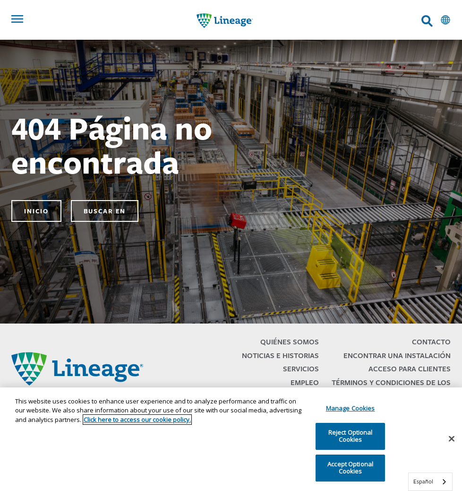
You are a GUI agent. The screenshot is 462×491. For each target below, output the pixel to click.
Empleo (305, 382)
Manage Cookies (350, 408)
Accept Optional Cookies (350, 468)
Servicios (301, 369)
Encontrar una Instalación (397, 355)
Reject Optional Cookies (350, 436)
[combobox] (430, 482)
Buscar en (105, 211)
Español (423, 481)
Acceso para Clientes (409, 369)
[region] (231, 439)
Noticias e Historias (280, 355)
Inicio (36, 211)
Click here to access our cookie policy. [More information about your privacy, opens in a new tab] (137, 419)
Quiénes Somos (289, 342)
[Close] (451, 439)
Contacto (431, 342)
